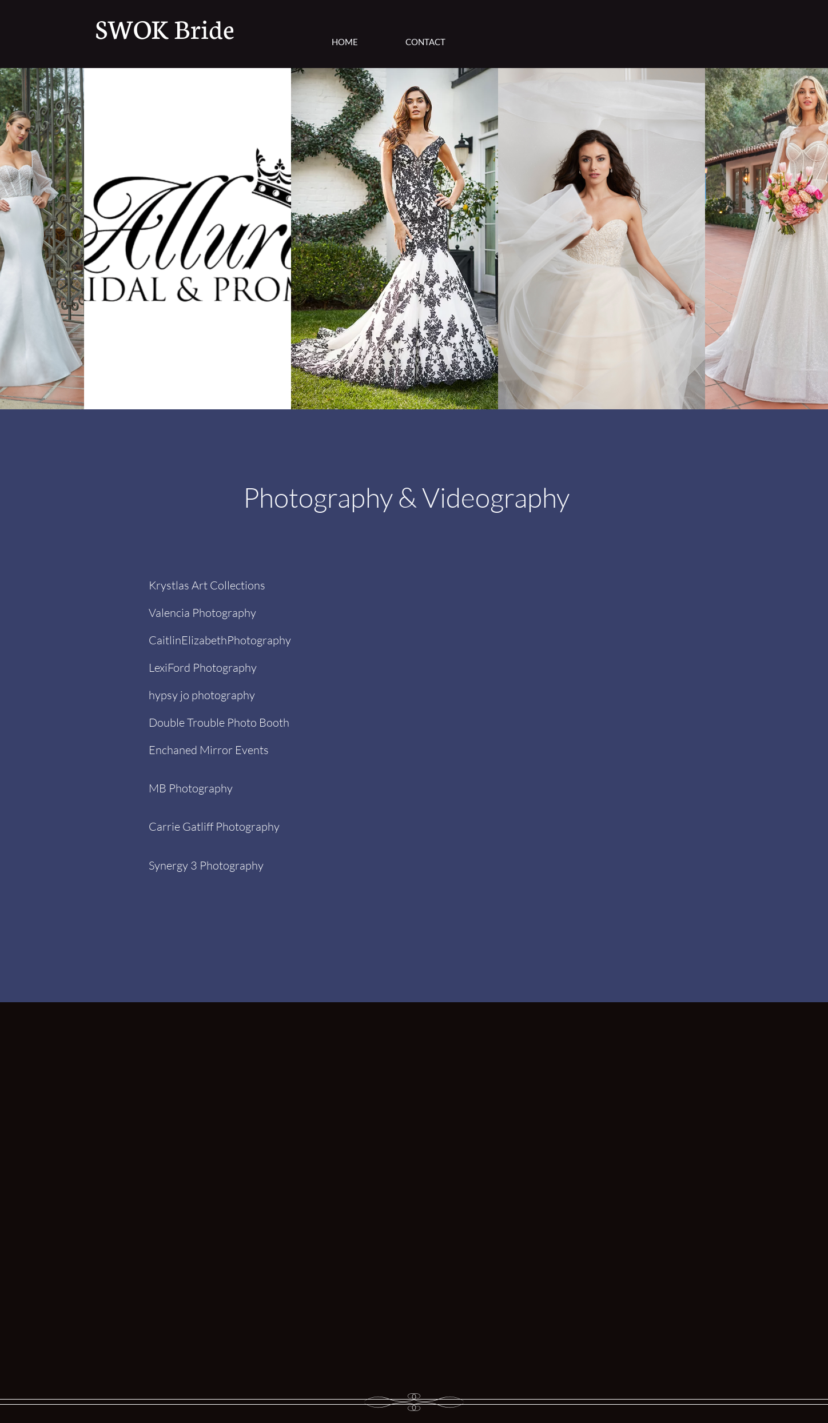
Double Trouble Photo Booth (219, 722)
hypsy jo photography (202, 695)
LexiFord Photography (203, 667)
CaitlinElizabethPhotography (220, 640)
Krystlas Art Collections (207, 585)
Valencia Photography (202, 612)
